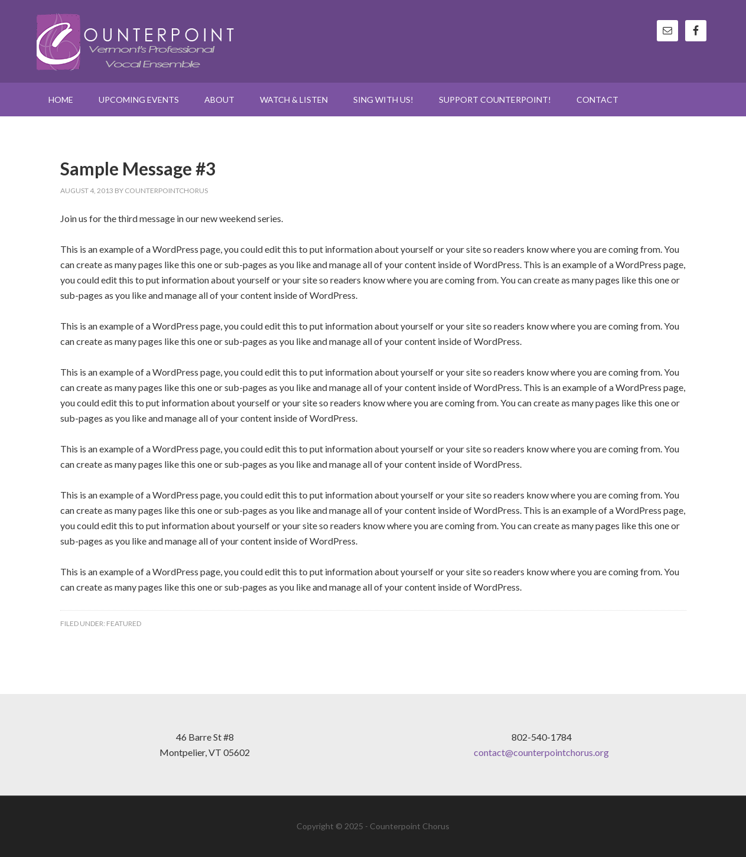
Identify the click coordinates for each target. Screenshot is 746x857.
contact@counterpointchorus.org (541, 752)
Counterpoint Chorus (137, 41)
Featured (123, 623)
